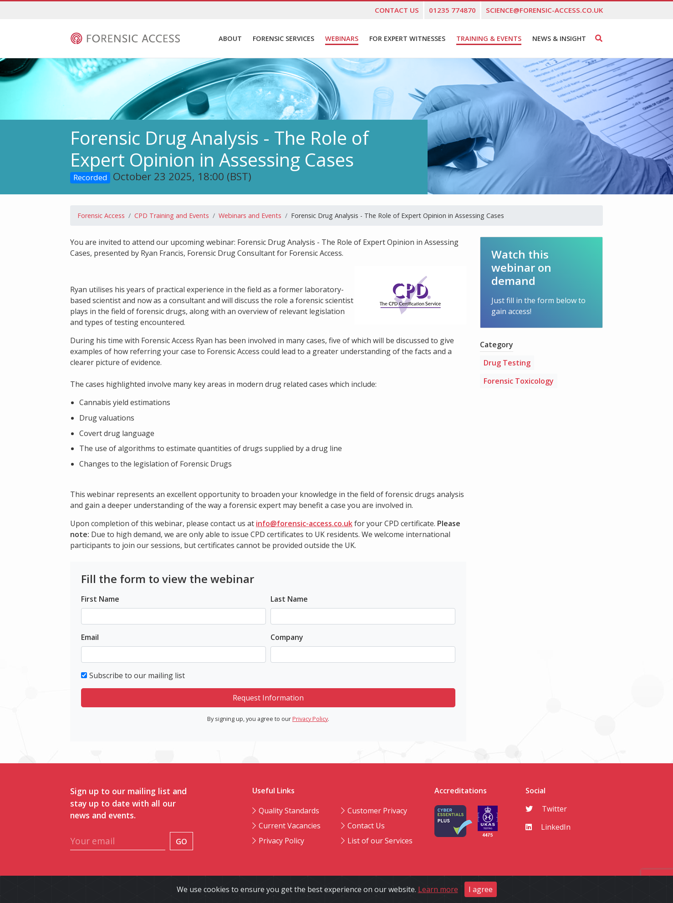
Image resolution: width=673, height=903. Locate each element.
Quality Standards (289, 811)
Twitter (546, 809)
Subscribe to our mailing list (137, 675)
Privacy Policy (310, 719)
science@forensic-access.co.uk (544, 10)
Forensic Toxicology (519, 381)
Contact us (397, 10)
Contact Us (366, 826)
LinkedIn (548, 827)
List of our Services (380, 841)
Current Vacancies (290, 826)
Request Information (268, 698)
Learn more (438, 889)
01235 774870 (452, 10)
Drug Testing (507, 363)
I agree (481, 889)
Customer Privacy (377, 811)
